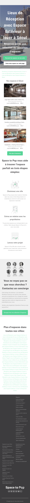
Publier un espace (19, 407)
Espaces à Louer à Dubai (7, 475)
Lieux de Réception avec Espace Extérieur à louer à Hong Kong (15, 348)
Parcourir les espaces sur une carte (15, 58)
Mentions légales (19, 459)
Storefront (4, 71)
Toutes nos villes (19, 416)
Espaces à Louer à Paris (7, 444)
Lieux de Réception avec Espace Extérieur (13, 73)
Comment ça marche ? (20, 403)
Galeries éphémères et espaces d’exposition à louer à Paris (8, 457)
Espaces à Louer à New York (8, 462)
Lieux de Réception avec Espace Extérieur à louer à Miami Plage (14, 356)
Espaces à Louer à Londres (7, 460)
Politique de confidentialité (21, 461)
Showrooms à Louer (20, 426)
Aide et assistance (19, 453)
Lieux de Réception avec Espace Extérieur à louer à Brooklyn (15, 340)
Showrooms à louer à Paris (7, 449)
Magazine (18, 397)
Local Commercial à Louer (21, 424)
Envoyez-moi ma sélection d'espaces (15, 312)
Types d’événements (20, 440)
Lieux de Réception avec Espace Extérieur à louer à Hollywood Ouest (16, 388)
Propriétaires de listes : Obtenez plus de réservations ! (20, 446)
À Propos (17, 449)
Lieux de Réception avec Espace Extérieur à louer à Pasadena (15, 371)
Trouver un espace (19, 405)
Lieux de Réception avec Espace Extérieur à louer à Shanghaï (15, 382)
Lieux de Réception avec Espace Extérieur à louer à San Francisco (15, 377)
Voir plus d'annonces (15, 153)
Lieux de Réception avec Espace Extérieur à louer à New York (15, 363)
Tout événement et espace (21, 418)
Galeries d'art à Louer (20, 436)
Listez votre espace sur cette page (15, 63)
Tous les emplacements (21, 438)
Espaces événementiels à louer (17, 71)
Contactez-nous (19, 451)
